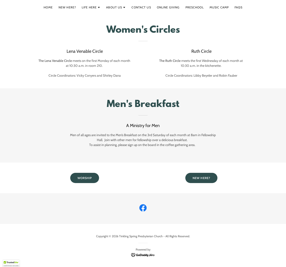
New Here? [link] (67, 7)
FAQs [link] (238, 7)
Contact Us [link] (141, 7)
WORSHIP (85, 178)
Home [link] (48, 7)
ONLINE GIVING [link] (168, 7)
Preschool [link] (194, 7)
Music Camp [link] (219, 7)
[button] (91, 7)
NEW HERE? (201, 178)
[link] (143, 208)
